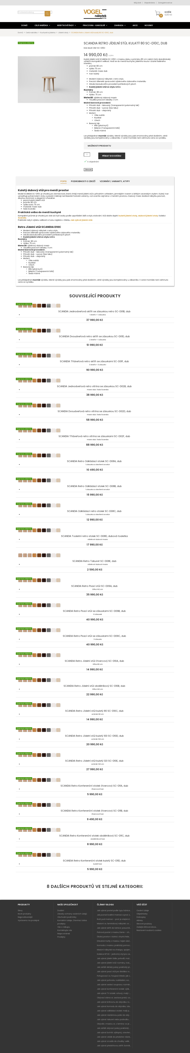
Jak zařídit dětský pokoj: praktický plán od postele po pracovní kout (115, 967)
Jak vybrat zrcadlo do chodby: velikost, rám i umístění (115, 1041)
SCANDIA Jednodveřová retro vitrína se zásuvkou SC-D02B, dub (95, 381)
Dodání (60, 910)
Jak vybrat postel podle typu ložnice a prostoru (115, 910)
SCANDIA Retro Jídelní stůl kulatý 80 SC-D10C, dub (95, 705)
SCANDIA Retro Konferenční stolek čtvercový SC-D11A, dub (95, 780)
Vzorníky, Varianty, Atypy (115, 181)
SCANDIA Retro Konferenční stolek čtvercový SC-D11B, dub (95, 805)
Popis (63, 181)
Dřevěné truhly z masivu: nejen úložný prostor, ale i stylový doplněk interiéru (115, 941)
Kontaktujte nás (64, 930)
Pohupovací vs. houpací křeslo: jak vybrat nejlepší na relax (115, 976)
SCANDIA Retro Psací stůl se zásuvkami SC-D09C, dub (95, 631)
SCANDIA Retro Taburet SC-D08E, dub (95, 556)
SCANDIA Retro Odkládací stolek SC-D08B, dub (95, 481)
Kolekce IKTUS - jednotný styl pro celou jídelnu (115, 954)
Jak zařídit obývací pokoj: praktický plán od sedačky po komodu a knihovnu (115, 1028)
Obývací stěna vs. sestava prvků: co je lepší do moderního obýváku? (115, 997)
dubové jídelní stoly (148, 215)
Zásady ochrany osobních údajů (72, 913)
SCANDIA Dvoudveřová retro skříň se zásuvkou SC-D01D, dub (95, 331)
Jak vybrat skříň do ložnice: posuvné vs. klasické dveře (115, 928)
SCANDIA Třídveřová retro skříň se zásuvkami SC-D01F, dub (95, 356)
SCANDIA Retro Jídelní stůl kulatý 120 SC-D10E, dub (95, 755)
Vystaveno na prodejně (28, 920)
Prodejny (61, 937)
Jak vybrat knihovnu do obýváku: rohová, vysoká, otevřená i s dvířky (115, 1002)
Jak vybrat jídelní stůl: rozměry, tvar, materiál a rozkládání (115, 962)
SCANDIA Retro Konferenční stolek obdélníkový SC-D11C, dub (95, 830)
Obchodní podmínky (66, 917)
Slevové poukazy (144, 923)
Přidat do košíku (111, 156)
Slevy (20, 910)
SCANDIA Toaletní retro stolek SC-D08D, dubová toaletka (95, 531)
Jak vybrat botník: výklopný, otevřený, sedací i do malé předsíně (115, 1032)
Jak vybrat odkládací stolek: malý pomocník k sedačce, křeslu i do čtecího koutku (115, 1010)
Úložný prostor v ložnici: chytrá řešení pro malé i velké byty (115, 936)
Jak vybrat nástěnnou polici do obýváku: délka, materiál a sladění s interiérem (115, 1015)
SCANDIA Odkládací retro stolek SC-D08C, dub (95, 506)
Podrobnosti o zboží (83, 181)
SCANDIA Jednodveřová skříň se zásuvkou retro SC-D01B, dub (95, 306)
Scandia (22, 217)
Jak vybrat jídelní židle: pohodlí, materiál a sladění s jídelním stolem (115, 958)
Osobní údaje (143, 910)
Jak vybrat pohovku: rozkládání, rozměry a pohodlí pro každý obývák (115, 980)
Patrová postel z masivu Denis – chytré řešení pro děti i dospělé (115, 932)
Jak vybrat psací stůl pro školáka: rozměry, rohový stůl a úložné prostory (115, 971)
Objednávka (149, 3)
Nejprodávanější (25, 917)
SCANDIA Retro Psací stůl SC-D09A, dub (95, 581)
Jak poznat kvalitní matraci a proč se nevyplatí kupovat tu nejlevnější (115, 915)
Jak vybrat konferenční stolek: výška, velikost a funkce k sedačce (115, 989)
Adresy (140, 920)
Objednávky (142, 913)
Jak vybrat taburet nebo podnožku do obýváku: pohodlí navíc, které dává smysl (115, 1019)
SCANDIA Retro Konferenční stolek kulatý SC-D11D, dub (95, 855)
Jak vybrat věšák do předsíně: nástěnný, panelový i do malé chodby (115, 1037)
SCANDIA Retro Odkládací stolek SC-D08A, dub (95, 456)
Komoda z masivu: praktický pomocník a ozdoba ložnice (115, 945)
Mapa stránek (63, 933)
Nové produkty (24, 913)
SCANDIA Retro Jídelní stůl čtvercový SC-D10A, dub (95, 655)
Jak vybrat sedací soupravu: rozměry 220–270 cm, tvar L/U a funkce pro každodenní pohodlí (115, 984)
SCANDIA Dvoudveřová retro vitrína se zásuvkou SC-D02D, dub (95, 406)
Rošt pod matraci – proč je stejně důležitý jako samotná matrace (115, 919)
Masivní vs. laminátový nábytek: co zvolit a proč (115, 923)
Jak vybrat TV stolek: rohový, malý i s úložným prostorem (115, 993)
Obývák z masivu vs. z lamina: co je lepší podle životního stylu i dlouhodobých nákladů (115, 1023)
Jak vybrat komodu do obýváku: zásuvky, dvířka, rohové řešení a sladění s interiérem (115, 1006)
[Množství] (87, 155)
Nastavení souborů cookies (149, 930)
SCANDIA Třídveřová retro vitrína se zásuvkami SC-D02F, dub (95, 431)
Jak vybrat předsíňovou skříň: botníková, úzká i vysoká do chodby (115, 1045)
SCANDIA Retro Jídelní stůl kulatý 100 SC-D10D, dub (95, 730)
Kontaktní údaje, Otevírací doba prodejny (72, 922)
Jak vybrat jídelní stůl (81, 220)
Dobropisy (141, 917)
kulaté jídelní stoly (128, 215)
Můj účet (137, 3)
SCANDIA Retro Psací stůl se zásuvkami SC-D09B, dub (95, 606)
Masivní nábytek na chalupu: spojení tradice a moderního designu (115, 949)
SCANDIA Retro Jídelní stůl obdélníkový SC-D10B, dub (95, 680)
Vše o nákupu (63, 927)
